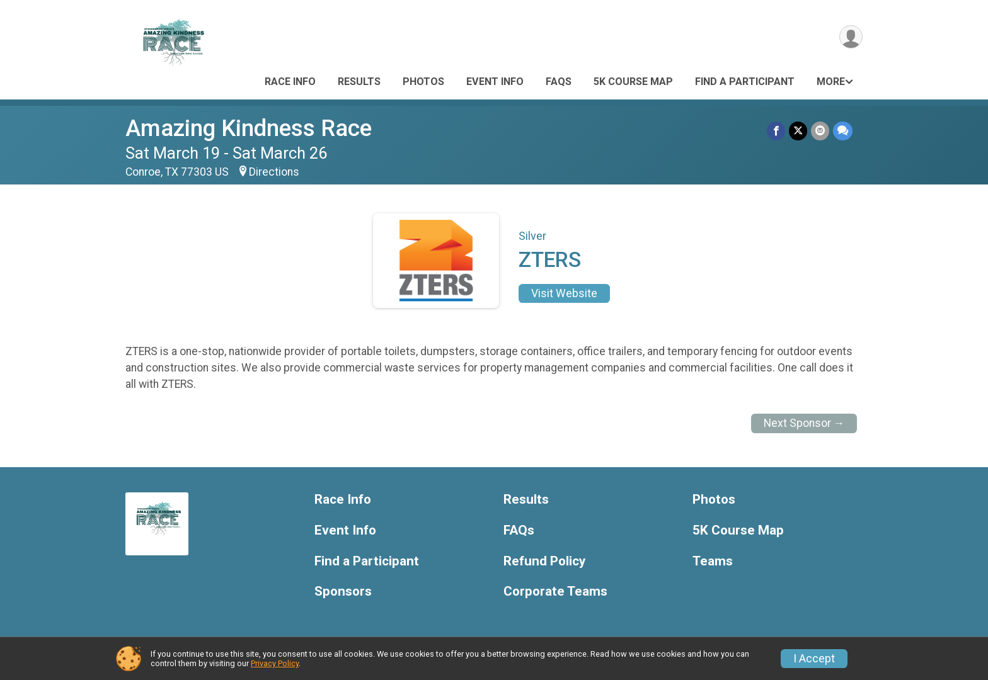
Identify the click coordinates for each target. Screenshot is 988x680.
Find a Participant (745, 82)
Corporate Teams (555, 591)
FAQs (559, 82)
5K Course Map (633, 82)
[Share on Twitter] (798, 131)
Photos (423, 82)
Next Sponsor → (804, 423)
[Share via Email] (820, 131)
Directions (274, 172)
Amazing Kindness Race (248, 128)
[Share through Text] (843, 131)
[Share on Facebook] (776, 131)
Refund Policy (544, 561)
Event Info (495, 82)
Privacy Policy (275, 663)
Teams (712, 561)
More (831, 82)
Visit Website (564, 293)
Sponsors (343, 591)
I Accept (814, 658)
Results (359, 82)
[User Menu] (851, 36)
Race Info (290, 82)
